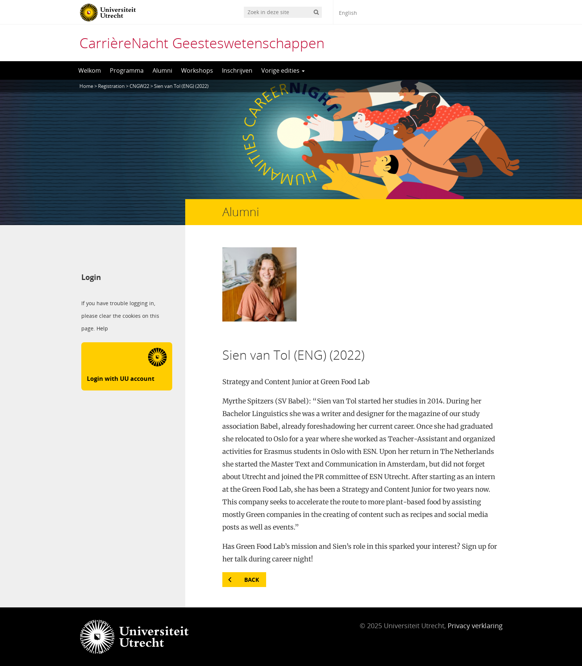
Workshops (197, 70)
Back (251, 579)
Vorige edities (283, 70)
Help (102, 328)
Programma (127, 70)
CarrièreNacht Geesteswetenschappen (201, 42)
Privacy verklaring (475, 625)
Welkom (89, 70)
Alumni (162, 70)
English (348, 12)
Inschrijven (237, 70)
